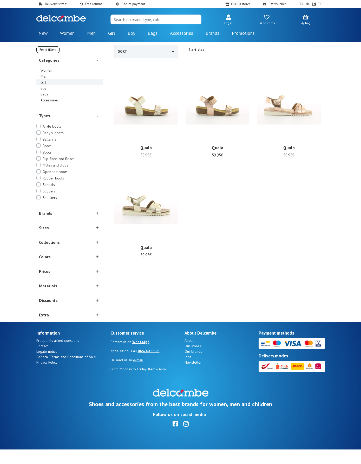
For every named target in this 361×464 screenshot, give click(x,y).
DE (321, 4)
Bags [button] (152, 33)
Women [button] (67, 33)
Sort (146, 51)
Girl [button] (111, 33)
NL (308, 4)
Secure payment (133, 4)
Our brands (193, 366)
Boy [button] (131, 33)
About (189, 355)
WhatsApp (140, 356)
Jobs (188, 371)
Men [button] (91, 33)
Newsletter (193, 377)
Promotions (243, 33)
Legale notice (46, 366)
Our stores (193, 360)
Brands (212, 33)
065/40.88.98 (149, 365)
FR (301, 4)
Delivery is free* (56, 4)
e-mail (138, 374)
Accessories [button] (181, 33)
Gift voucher (277, 4)
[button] (228, 20)
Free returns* (94, 4)
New (43, 33)
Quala (146, 147)
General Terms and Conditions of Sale (66, 371)
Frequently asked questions (57, 355)
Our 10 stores (241, 4)
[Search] (155, 19)
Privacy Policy (46, 377)
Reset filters (48, 49)
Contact (42, 360)
